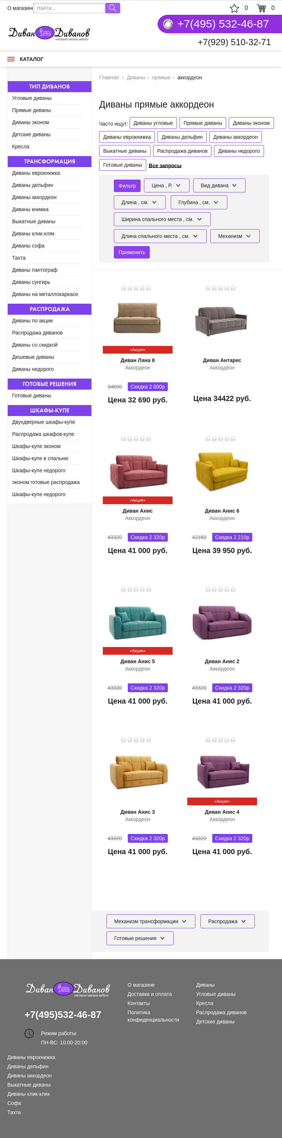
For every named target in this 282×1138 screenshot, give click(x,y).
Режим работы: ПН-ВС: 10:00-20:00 (64, 1034)
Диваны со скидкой (35, 345)
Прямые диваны (31, 110)
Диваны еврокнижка (36, 173)
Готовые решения (49, 383)
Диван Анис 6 (222, 511)
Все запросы (165, 165)
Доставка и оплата (149, 994)
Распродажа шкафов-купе (43, 434)
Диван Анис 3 (137, 812)
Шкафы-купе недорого (38, 494)
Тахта (19, 258)
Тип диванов (49, 86)
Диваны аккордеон (34, 197)
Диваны (205, 985)
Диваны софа (28, 246)
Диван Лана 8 (137, 360)
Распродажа (50, 309)
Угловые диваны (31, 98)
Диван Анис (138, 511)
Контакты (138, 1003)
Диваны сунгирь (31, 282)
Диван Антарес (222, 360)
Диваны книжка (30, 209)
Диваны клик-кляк (33, 233)
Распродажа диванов (37, 333)
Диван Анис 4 (222, 812)
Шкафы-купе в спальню (40, 458)
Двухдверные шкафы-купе (43, 422)
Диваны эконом (30, 122)
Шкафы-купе (49, 410)
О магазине (21, 8)
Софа (14, 1103)
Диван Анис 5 (137, 661)
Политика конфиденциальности (153, 1016)
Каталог (25, 59)
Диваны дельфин (32, 185)
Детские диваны (31, 134)
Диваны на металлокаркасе (45, 294)
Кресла (20, 146)
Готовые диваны (31, 395)
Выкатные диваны (33, 221)
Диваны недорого (33, 369)
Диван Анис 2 (222, 661)
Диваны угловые (153, 123)
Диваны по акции (32, 321)
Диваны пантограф (34, 270)
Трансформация (49, 161)
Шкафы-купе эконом (36, 446)
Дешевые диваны (33, 357)
